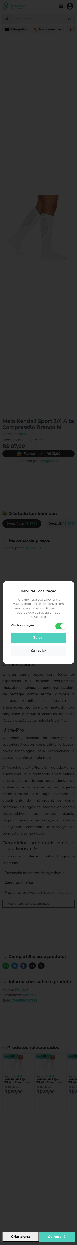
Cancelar (38, 651)
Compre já (57, 1237)
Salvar (38, 637)
